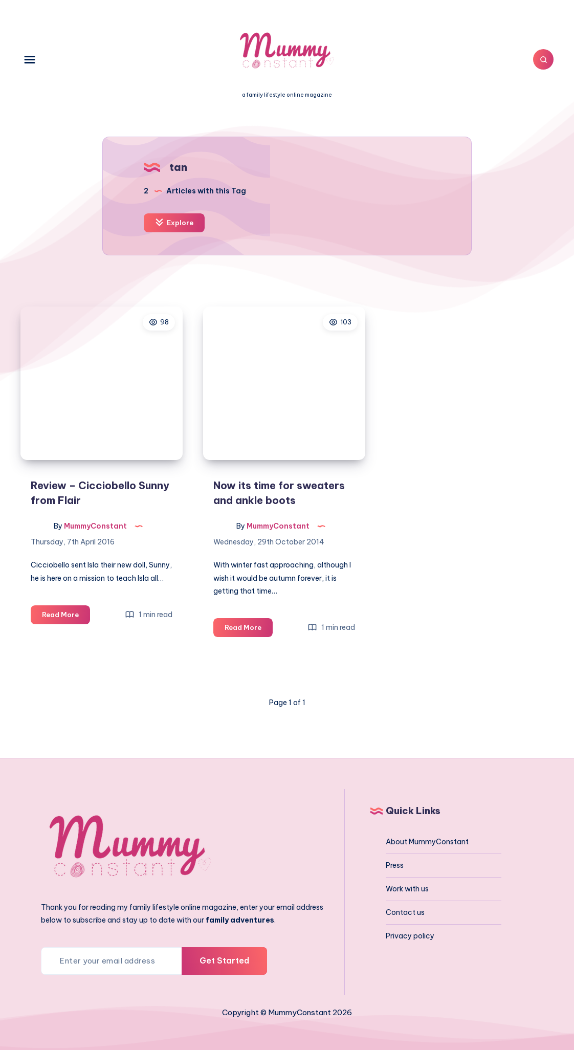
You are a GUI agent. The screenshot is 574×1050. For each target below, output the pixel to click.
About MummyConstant (427, 841)
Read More (66, 616)
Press (395, 865)
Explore (174, 222)
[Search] (543, 59)
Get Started (224, 960)
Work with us (407, 888)
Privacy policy (410, 935)
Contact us (405, 912)
